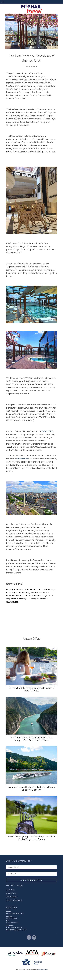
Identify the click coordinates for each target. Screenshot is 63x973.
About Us (10, 890)
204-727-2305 (11, 918)
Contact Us (11, 893)
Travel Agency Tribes (42, 969)
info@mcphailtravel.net (14, 913)
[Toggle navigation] (2, 2)
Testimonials (12, 897)
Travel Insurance (14, 900)
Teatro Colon (47, 431)
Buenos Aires (23, 459)
